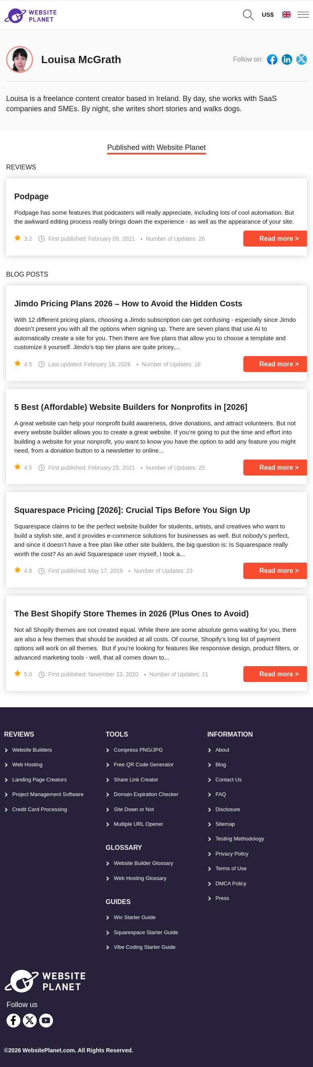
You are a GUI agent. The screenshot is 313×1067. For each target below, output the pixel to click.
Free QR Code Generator (144, 764)
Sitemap (225, 824)
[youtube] (46, 1020)
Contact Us (229, 780)
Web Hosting (27, 764)
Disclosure (228, 809)
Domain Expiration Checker (146, 794)
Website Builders (32, 750)
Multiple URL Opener (138, 824)
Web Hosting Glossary (140, 878)
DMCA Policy (231, 883)
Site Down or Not (134, 809)
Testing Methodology (240, 839)
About (222, 750)
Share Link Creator (136, 780)
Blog (221, 764)
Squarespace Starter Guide (146, 932)
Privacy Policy (232, 854)
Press (222, 898)
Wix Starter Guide (135, 917)
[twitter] (30, 1020)
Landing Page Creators (39, 780)
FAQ (221, 794)
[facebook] (13, 1020)
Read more (276, 238)
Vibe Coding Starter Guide (145, 947)
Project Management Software (48, 794)
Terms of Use (231, 868)
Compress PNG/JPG (138, 750)
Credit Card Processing (39, 809)
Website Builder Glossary (143, 863)
